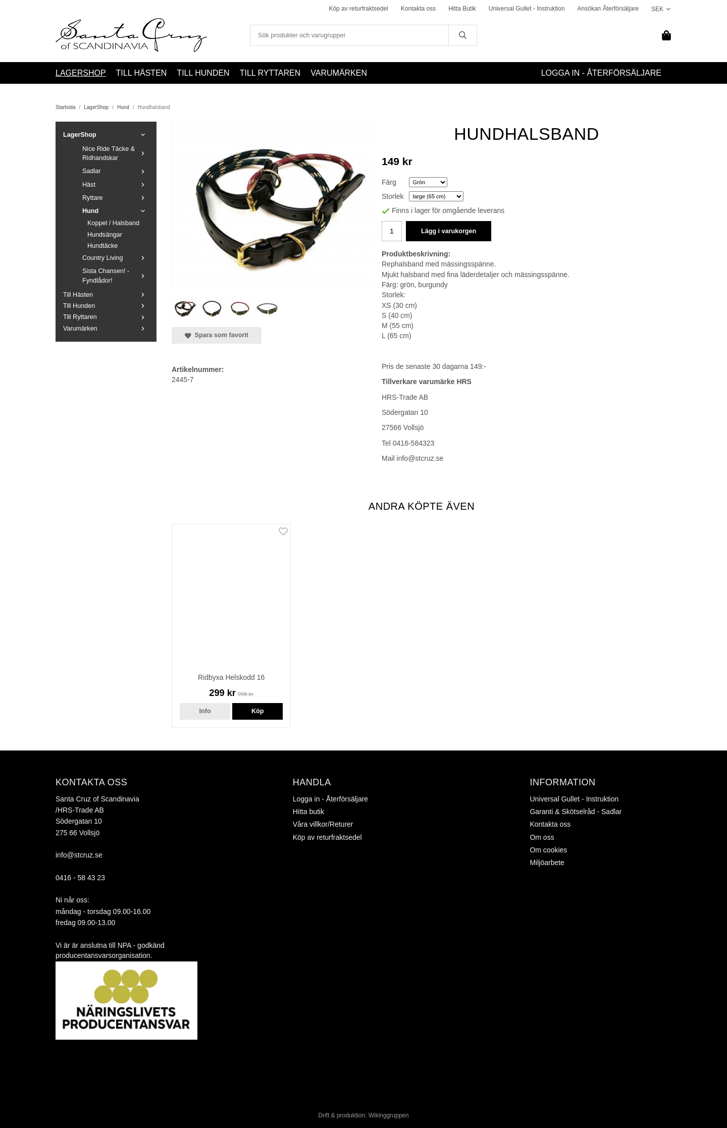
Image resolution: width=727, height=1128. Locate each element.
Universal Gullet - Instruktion (527, 8)
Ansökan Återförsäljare (608, 8)
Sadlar (115, 171)
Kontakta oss (418, 8)
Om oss (542, 837)
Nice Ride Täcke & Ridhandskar (115, 153)
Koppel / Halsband (113, 223)
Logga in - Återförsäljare (601, 73)
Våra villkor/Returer (323, 824)
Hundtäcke (102, 245)
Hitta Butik (462, 8)
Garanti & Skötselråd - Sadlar (575, 812)
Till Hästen (141, 73)
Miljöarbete (547, 862)
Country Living (115, 257)
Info (205, 711)
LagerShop (81, 73)
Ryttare (115, 197)
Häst (115, 184)
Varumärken (338, 73)
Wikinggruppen (389, 1115)
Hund (115, 210)
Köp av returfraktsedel (358, 8)
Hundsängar (104, 234)
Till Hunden (203, 73)
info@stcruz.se (79, 855)
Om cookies (548, 850)
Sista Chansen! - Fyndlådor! (115, 275)
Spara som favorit (216, 335)
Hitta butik (308, 812)
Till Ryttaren (270, 73)
